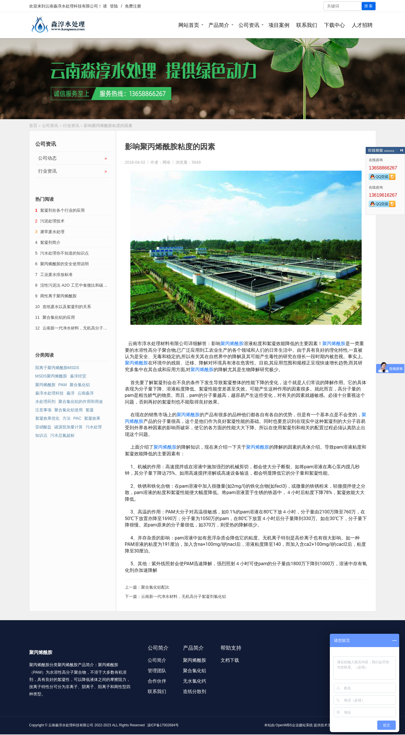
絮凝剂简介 (50, 242)
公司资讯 (248, 25)
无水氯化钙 (194, 681)
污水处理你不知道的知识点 (64, 253)
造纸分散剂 (194, 691)
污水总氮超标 (62, 435)
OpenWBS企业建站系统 (294, 725)
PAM (62, 384)
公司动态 (72, 158)
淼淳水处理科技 (49, 393)
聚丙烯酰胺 (232, 343)
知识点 (41, 435)
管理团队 (157, 670)
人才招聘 (362, 25)
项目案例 (279, 25)
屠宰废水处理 (52, 231)
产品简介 (218, 25)
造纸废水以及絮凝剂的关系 (66, 306)
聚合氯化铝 (80, 384)
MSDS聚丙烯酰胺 (51, 376)
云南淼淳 (85, 393)
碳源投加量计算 (68, 427)
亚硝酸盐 (43, 427)
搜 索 (368, 6)
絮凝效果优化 (47, 418)
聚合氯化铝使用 (68, 410)
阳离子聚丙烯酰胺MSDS (57, 367)
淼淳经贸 (78, 376)
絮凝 (90, 410)
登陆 (114, 6)
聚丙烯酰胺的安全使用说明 (64, 263)
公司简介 (157, 660)
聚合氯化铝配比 (155, 587)
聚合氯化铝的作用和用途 (80, 401)
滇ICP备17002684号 (163, 725)
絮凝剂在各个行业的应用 (62, 210)
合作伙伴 (157, 681)
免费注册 (133, 6)
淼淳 (70, 393)
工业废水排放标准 (56, 274)
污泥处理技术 (52, 221)
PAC (77, 418)
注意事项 (43, 410)
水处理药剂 (45, 401)
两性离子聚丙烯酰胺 (58, 296)
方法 (66, 418)
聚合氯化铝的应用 (58, 317)
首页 (33, 125)
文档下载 (230, 660)
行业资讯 (71, 125)
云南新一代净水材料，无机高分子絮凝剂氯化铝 (183, 596)
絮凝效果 (92, 418)
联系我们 (306, 25)
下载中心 (334, 25)
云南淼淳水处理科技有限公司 (71, 6)
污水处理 (94, 427)
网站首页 (188, 25)
